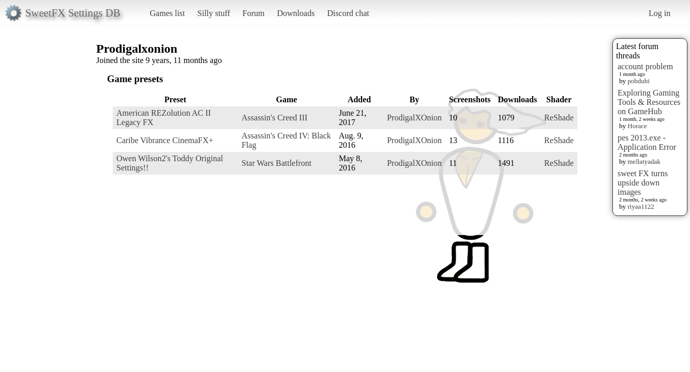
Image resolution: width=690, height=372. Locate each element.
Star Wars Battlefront (276, 163)
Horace (637, 126)
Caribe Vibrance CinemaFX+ (164, 140)
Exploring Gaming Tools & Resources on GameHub (649, 102)
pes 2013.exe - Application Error (647, 142)
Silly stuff (214, 13)
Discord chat (348, 13)
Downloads (295, 13)
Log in (659, 13)
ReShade (559, 117)
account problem (645, 66)
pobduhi (638, 81)
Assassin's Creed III (274, 117)
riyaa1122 (640, 206)
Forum (254, 13)
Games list (167, 13)
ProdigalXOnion (414, 117)
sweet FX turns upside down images (643, 182)
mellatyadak (644, 161)
